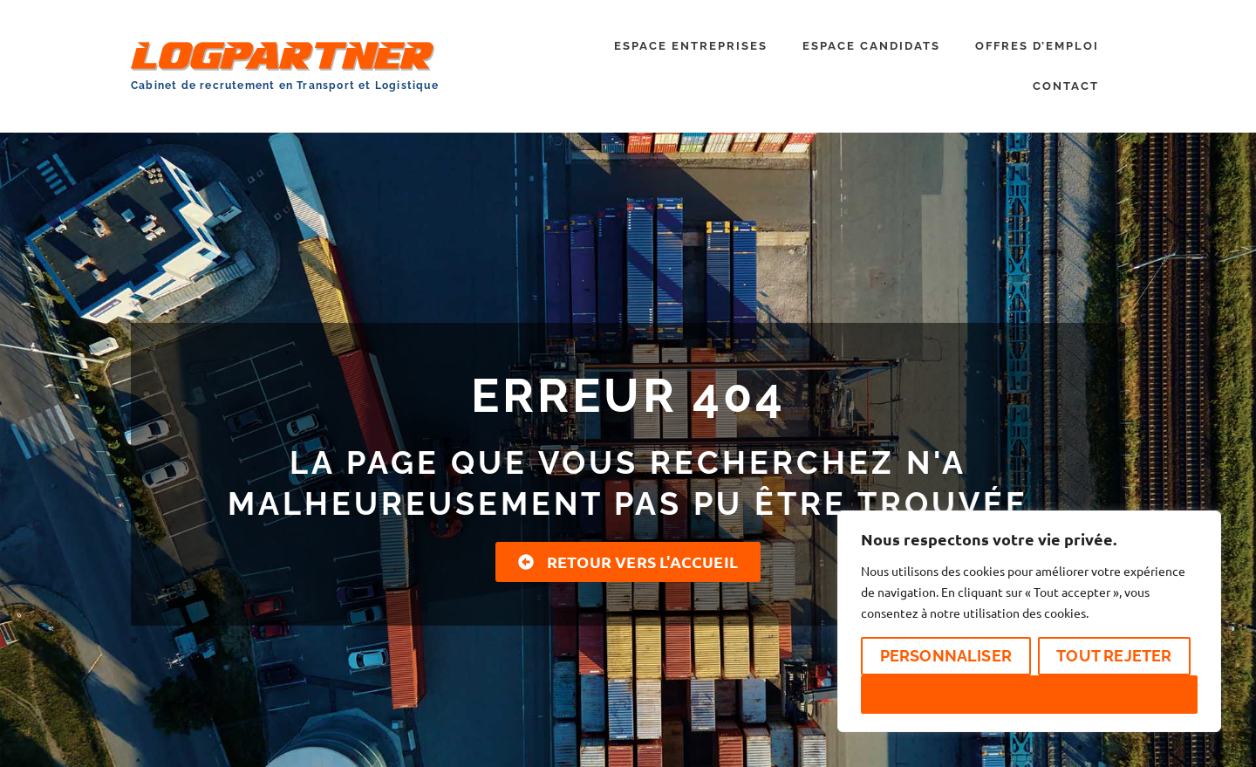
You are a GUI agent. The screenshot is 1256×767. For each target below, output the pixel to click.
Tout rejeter (1113, 656)
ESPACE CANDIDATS (871, 45)
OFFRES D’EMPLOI (1037, 45)
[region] (1029, 621)
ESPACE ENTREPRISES (691, 45)
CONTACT (1066, 85)
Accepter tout (1029, 694)
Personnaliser (946, 656)
